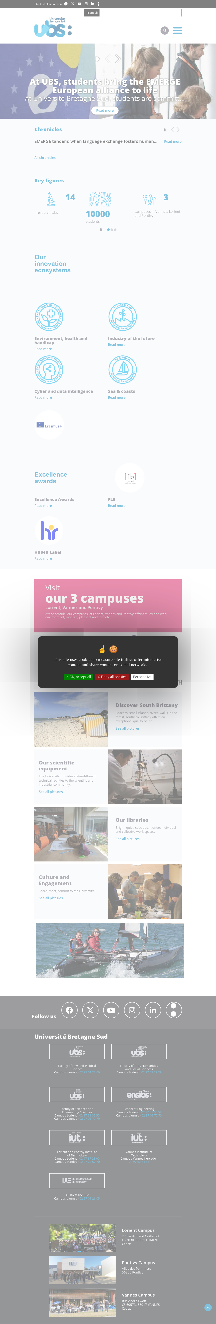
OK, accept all (78, 676)
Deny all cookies (112, 676)
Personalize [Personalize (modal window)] (142, 676)
